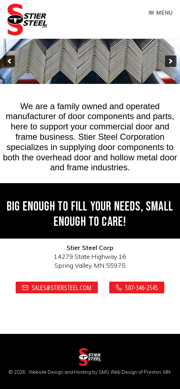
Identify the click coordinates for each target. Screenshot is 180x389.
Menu (164, 12)
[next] (170, 61)
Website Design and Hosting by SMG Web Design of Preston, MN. (99, 372)
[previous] (9, 61)
